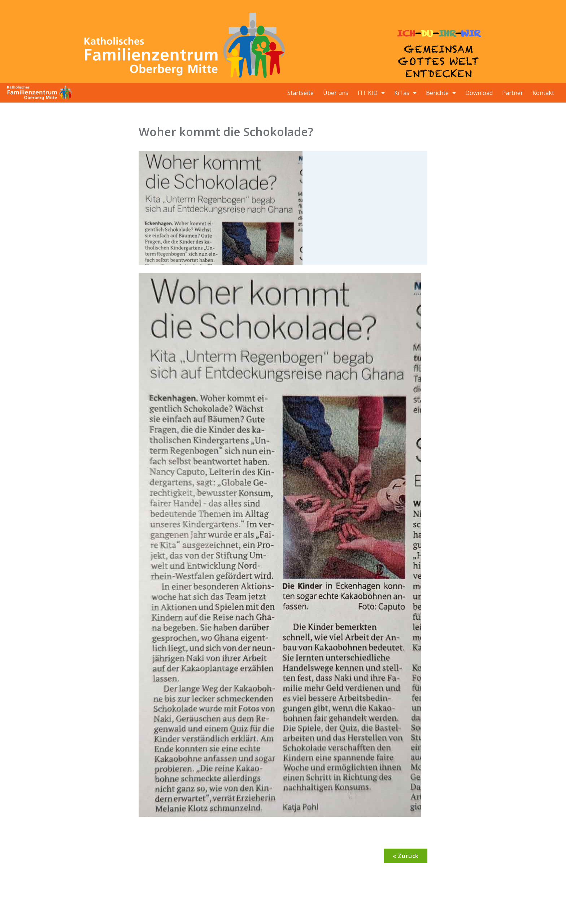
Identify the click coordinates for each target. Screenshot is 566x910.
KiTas (405, 92)
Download (479, 93)
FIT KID (371, 92)
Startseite (300, 93)
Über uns (335, 93)
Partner (512, 93)
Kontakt (543, 93)
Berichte (441, 92)
